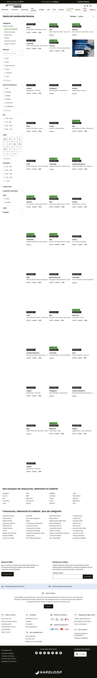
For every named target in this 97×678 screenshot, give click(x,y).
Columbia (52, 496)
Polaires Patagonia (55, 523)
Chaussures (14, 9)
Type (13, 195)
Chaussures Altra (78, 530)
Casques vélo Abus (78, 535)
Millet (27, 496)
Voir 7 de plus (7, 80)
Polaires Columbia (54, 530)
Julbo (74, 493)
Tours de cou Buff (78, 533)
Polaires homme (7, 528)
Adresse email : (58, 573)
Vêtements (4, 9)
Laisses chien (77, 525)
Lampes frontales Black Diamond (59, 533)
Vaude (51, 500)
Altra (27, 493)
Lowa (4, 503)
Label (13, 208)
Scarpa (51, 498)
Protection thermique (13, 191)
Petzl (74, 503)
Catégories (13, 23)
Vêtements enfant (54, 516)
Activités (61, 9)
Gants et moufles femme (17, 13)
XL (10, 144)
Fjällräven (52, 493)
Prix (13, 115)
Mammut (52, 503)
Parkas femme (7, 518)
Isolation (13, 212)
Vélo (48, 9)
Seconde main (69, 9)
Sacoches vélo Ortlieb (79, 528)
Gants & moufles (8, 26)
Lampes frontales (8, 535)
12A (5, 149)
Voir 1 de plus (7, 158)
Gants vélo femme (10, 41)
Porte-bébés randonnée (33, 538)
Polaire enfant (53, 518)
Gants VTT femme (9, 44)
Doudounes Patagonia (79, 538)
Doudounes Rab (77, 521)
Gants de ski (8, 35)
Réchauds (29, 516)
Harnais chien (77, 523)
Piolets (28, 521)
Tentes (5, 530)
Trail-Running (33, 9)
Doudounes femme (8, 516)
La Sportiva (6, 500)
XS (10, 139)
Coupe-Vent (13, 186)
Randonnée (24, 9)
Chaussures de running (33, 528)
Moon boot (29, 498)
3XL (20, 144)
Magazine (93, 9)
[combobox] (13, 53)
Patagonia (6, 493)
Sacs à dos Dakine (54, 538)
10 (14, 153)
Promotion (13, 163)
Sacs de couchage (8, 538)
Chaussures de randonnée (34, 523)
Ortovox (5, 496)
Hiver (54, 9)
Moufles (6, 38)
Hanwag (75, 498)
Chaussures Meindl (55, 535)
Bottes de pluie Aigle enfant (57, 521)
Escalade (41, 9)
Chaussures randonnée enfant (35, 533)
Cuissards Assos (77, 516)
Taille (13, 135)
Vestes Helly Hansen (55, 528)
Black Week (85, 9)
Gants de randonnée (10, 29)
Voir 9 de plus (7, 110)
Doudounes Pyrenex (55, 525)
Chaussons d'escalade (33, 530)
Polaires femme (7, 521)
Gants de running (9, 32)
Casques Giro (77, 518)
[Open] (22, 53)
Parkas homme (7, 525)
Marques (78, 9)
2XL (15, 144)
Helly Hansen (30, 500)
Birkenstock (76, 500)
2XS (5, 139)
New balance (77, 496)
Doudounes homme (9, 523)
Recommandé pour (13, 85)
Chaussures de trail (32, 525)
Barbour (28, 503)
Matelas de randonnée (9, 533)
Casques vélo (30, 535)
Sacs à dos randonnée (33, 518)
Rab (4, 498)
